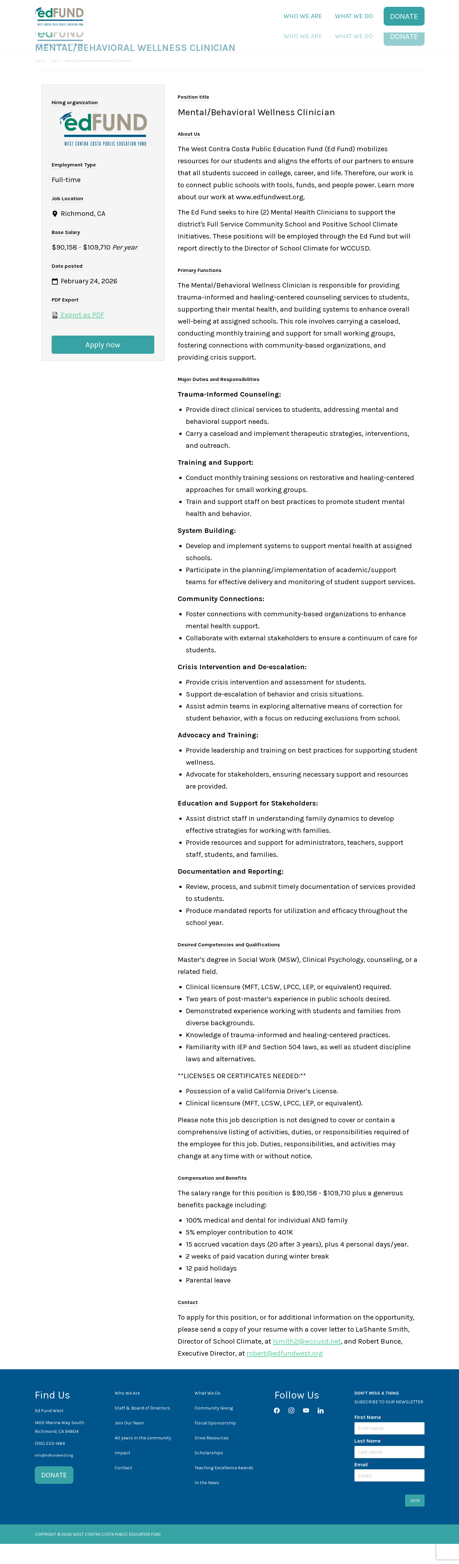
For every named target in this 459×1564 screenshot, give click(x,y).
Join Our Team (129, 1443)
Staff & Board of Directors (142, 1428)
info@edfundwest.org (54, 1475)
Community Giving (214, 1428)
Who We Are (127, 1413)
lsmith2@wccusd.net (307, 1361)
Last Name (369, 1461)
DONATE (54, 1495)
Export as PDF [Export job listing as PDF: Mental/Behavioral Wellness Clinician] (78, 335)
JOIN (415, 1520)
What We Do (208, 1413)
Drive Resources (212, 1458)
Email (362, 1485)
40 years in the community (143, 1458)
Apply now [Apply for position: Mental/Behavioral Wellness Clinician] (102, 364)
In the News (207, 1503)
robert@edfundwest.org (285, 1373)
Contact (123, 1488)
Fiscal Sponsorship (215, 1443)
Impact (122, 1473)
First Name (369, 1437)
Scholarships (209, 1473)
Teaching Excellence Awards (224, 1488)
